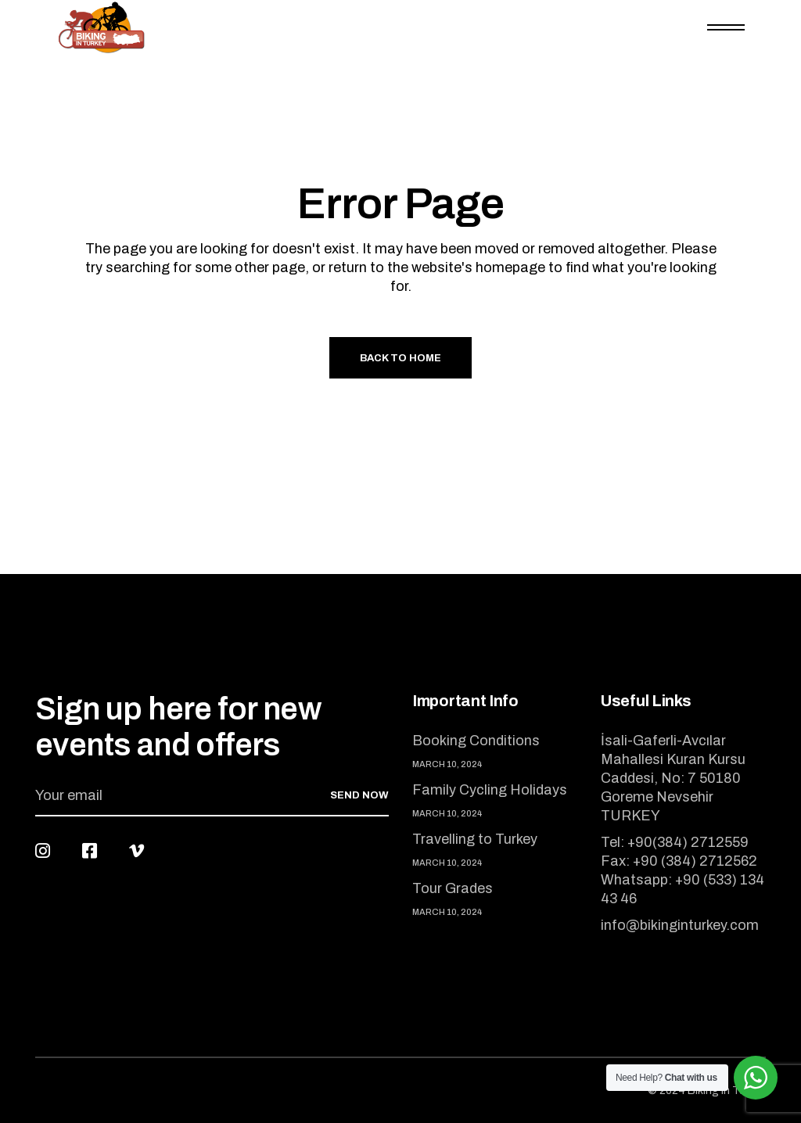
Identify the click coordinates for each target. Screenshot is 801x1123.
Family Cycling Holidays (489, 790)
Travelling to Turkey (474, 839)
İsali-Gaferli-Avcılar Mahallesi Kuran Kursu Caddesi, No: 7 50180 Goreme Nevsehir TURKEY (673, 778)
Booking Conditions (476, 740)
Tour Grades (452, 888)
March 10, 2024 (447, 764)
